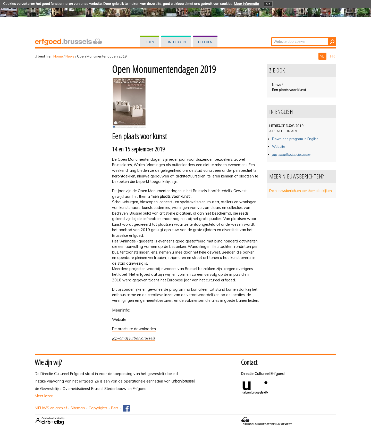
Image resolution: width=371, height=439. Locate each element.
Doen (149, 42)
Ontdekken (176, 42)
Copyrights (98, 408)
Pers (115, 408)
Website (119, 319)
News (69, 56)
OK (268, 4)
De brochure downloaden (134, 329)
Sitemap (78, 408)
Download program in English (295, 139)
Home (58, 56)
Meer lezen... (45, 396)
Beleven (205, 42)
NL (322, 56)
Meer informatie (246, 4)
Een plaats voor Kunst (289, 90)
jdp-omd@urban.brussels (133, 338)
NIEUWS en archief (51, 408)
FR (332, 56)
